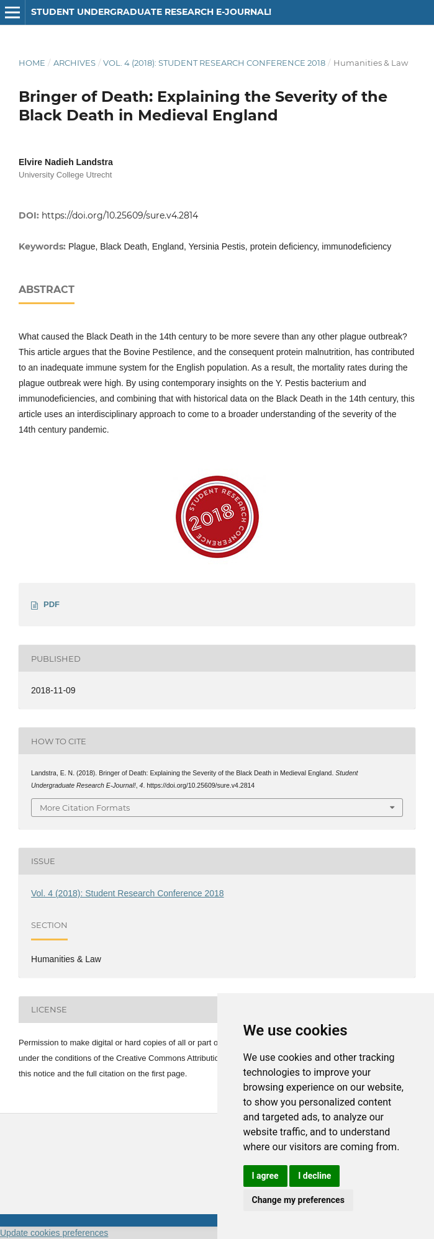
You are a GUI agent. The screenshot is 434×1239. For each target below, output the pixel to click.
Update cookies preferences (54, 1233)
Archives (74, 63)
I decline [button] (314, 1176)
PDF (51, 604)
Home (32, 63)
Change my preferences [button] (298, 1200)
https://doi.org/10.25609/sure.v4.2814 (120, 215)
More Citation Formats (85, 808)
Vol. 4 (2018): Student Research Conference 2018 (214, 63)
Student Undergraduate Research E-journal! (151, 11)
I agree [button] (265, 1176)
